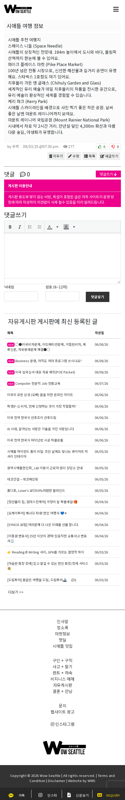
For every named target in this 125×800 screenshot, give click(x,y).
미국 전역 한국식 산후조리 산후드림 (31, 417)
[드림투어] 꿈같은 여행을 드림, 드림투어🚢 (42, 579)
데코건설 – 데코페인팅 (22, 479)
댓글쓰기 (108, 174)
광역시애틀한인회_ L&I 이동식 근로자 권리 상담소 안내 (45, 467)
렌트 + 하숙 (62, 673)
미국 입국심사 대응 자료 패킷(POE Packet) (41, 372)
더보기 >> (16, 592)
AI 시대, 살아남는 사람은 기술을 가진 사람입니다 (40, 428)
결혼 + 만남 (62, 691)
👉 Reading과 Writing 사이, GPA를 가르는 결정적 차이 (45, 552)
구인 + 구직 (62, 660)
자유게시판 (22, 321)
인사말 (62, 621)
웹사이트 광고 (62, 712)
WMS (92, 780)
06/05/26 (101, 451)
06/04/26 (101, 501)
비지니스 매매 (62, 679)
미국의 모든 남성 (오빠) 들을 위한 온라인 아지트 (40, 394)
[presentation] (10, 227)
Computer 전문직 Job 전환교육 (33, 383)
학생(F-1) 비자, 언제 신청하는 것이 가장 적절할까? (41, 406)
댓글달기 (97, 296)
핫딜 (62, 640)
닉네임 (9, 286)
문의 (62, 705)
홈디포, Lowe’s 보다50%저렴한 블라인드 (36, 490)
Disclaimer (56, 780)
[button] (10, 226)
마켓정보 (62, 633)
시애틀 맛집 (63, 646)
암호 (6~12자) (56, 286)
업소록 (62, 627)
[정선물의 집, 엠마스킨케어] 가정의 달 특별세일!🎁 (42, 501)
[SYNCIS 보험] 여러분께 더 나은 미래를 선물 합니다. (43, 524)
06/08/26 (101, 344)
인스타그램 (63, 724)
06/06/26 (101, 394)
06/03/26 (101, 552)
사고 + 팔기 (62, 666)
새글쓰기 (109, 155)
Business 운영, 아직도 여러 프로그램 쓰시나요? (44, 360)
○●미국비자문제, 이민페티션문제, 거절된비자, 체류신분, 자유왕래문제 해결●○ (46, 347)
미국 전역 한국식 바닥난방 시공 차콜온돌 (35, 440)
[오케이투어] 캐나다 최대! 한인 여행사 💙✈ (37, 513)
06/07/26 (101, 383)
